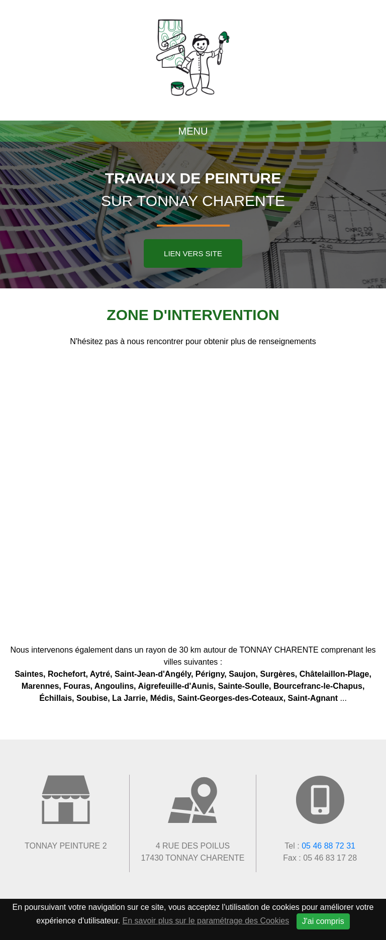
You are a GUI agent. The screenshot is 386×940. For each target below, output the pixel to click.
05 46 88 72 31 (328, 846)
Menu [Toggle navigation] (193, 131)
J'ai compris (323, 921)
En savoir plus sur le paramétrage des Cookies (206, 920)
